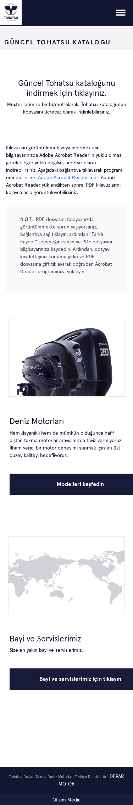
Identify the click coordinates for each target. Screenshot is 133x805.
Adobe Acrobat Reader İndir (69, 177)
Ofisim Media (66, 800)
